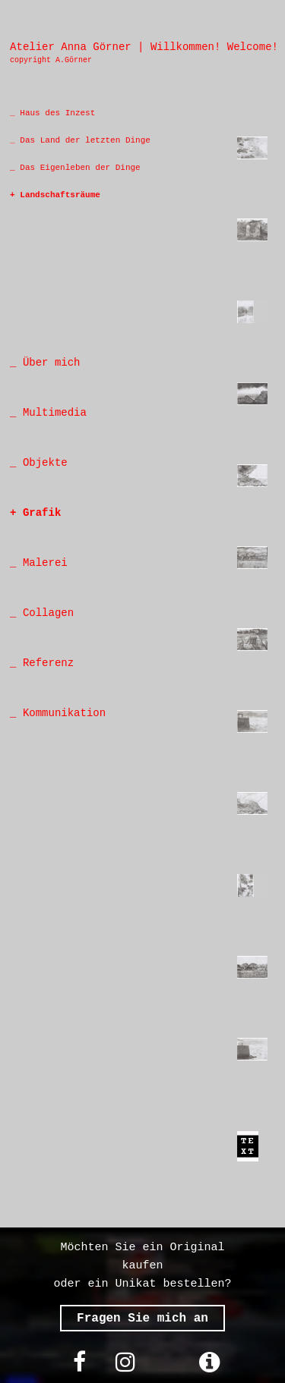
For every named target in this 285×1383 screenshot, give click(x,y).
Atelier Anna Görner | (77, 47)
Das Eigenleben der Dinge (78, 167)
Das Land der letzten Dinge (85, 140)
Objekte (45, 463)
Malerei (45, 563)
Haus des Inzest (55, 113)
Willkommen (182, 47)
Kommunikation (61, 713)
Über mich (48, 363)
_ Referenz (42, 663)
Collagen (48, 613)
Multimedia (51, 413)
